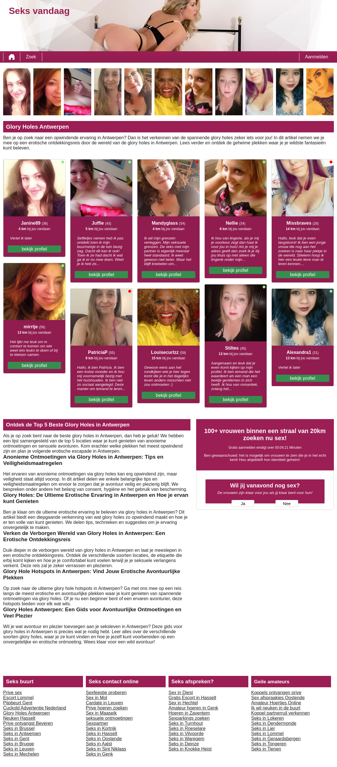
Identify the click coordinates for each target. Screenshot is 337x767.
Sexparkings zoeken (189, 718)
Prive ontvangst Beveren (28, 723)
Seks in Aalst (99, 743)
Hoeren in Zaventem (189, 713)
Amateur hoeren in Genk (193, 708)
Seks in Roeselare (187, 728)
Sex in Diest (180, 692)
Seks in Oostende (104, 738)
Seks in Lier (263, 728)
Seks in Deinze (183, 743)
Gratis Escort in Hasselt (192, 697)
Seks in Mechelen (21, 754)
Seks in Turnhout (185, 723)
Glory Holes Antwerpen (26, 713)
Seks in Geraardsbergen (276, 738)
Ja (243, 503)
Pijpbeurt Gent (17, 702)
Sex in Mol (96, 697)
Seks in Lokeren (267, 718)
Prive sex (12, 692)
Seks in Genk (99, 754)
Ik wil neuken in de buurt (276, 708)
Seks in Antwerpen (22, 733)
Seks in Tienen (266, 749)
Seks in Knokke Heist (190, 749)
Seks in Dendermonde (273, 723)
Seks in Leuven (18, 749)
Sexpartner (97, 723)
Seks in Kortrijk (101, 728)
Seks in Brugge (18, 743)
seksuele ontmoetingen (109, 718)
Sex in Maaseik (101, 713)
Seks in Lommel (267, 733)
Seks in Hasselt (101, 733)
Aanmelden (316, 56)
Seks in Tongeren (268, 743)
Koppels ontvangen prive (276, 692)
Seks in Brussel (18, 728)
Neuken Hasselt (19, 718)
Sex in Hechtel (183, 702)
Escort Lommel (18, 697)
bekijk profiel (34, 249)
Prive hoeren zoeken (107, 708)
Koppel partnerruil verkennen (280, 713)
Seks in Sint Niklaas (106, 749)
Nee (287, 503)
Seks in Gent (16, 738)
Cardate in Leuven (104, 702)
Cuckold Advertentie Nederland (34, 708)
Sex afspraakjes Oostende (278, 697)
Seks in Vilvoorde (186, 733)
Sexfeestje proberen (106, 692)
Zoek (31, 56)
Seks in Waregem (186, 738)
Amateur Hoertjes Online (276, 702)
